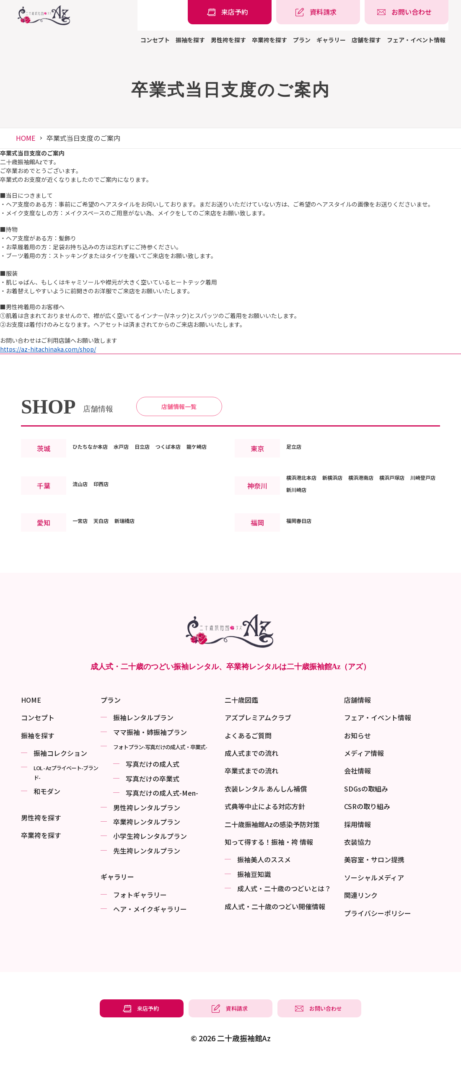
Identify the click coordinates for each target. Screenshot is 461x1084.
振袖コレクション (60, 773)
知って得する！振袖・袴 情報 (269, 861)
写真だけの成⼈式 (152, 784)
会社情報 (357, 791)
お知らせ (357, 755)
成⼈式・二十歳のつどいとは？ (284, 908)
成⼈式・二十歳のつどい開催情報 (275, 926)
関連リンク (361, 915)
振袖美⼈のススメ (264, 879)
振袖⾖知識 (254, 894)
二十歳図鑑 (241, 719)
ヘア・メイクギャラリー (150, 929)
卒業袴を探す (269, 40)
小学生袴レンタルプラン (150, 856)
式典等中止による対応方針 (265, 826)
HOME (25, 138)
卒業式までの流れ (251, 791)
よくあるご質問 (248, 755)
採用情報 (357, 844)
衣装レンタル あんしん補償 (266, 808)
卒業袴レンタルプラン (146, 841)
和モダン (47, 811)
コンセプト (155, 40)
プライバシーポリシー (377, 933)
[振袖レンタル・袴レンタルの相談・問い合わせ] (406, 12)
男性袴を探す (228, 40)
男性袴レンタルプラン (146, 827)
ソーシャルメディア (374, 897)
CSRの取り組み (367, 826)
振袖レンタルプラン (143, 737)
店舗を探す (366, 40)
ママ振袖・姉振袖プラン (150, 752)
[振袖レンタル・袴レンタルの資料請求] (318, 12)
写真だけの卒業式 (152, 798)
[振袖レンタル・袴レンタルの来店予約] (230, 12)
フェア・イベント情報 (416, 40)
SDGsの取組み (366, 808)
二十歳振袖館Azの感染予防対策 (272, 844)
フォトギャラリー (140, 914)
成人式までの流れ (251, 773)
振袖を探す (190, 40)
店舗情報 (357, 719)
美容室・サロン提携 (374, 879)
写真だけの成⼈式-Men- (162, 813)
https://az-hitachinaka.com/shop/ (48, 349)
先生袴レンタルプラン (146, 870)
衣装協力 (357, 861)
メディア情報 (364, 773)
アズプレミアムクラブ (258, 737)
